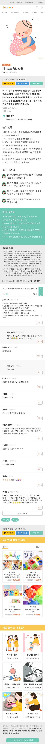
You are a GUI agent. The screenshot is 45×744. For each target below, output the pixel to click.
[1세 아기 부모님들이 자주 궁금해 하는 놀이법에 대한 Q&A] (21, 281)
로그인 (12, 2)
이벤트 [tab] (34, 12)
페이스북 (22, 83)
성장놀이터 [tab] (15, 12)
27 (39, 356)
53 (39, 322)
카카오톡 (8, 83)
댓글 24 (4, 72)
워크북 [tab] (25, 12)
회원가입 (20, 2)
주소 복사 (36, 83)
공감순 (35, 294)
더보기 (39, 546)
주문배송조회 (29, 2)
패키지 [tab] (4, 12)
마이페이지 (39, 2)
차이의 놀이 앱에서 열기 (22, 740)
